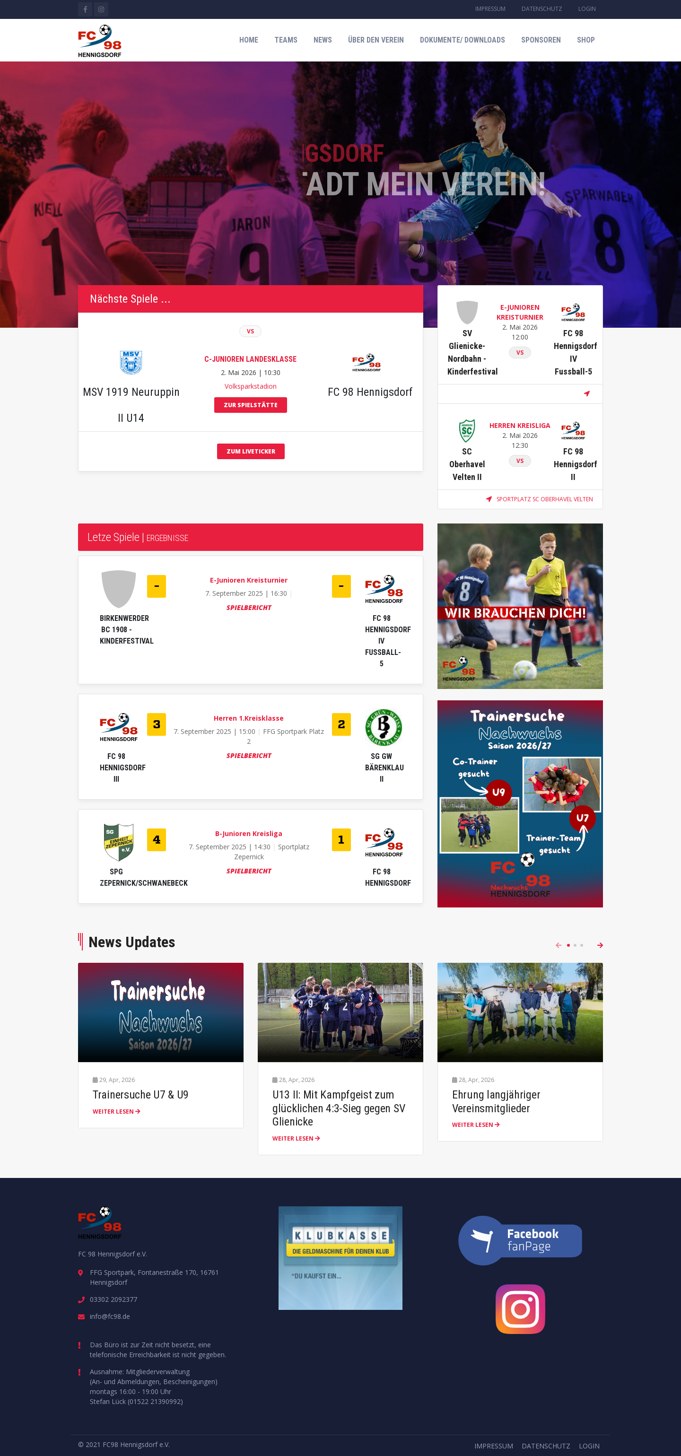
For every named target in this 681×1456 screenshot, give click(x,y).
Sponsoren (541, 39)
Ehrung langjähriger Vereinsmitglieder (496, 1101)
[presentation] (558, 944)
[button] (568, 945)
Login (587, 9)
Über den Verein (376, 39)
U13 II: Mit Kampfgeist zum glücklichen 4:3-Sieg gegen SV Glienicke (338, 1108)
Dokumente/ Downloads (462, 39)
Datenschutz (542, 9)
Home (248, 39)
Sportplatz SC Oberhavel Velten (539, 499)
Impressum (490, 9)
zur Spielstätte (251, 405)
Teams (285, 39)
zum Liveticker (251, 451)
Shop (586, 39)
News (323, 39)
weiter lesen (116, 1111)
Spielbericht (249, 607)
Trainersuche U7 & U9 (141, 1094)
